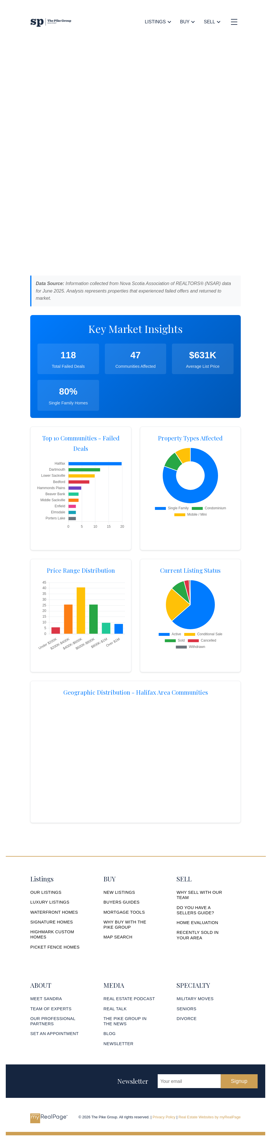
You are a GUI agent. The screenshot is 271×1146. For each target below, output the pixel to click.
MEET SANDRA (46, 999)
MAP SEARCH (117, 937)
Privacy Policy (164, 1117)
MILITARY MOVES (195, 999)
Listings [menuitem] (155, 21)
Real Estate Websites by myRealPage (210, 1117)
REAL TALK (115, 1008)
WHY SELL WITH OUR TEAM (199, 895)
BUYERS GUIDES (121, 902)
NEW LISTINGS (119, 892)
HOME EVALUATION (197, 922)
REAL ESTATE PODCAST (129, 999)
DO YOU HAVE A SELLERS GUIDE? (195, 910)
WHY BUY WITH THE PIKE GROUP (124, 925)
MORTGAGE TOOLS (124, 912)
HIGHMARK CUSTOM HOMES (52, 934)
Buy (184, 21)
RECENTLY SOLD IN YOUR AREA (198, 935)
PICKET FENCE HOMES (55, 947)
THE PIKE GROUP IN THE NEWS (125, 1021)
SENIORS (186, 1008)
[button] (45, 892)
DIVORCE (187, 1018)
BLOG (109, 1034)
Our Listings (45, 892)
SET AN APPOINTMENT (54, 1034)
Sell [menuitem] (209, 21)
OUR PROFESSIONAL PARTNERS (52, 1021)
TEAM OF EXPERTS (51, 1008)
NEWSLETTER (118, 1044)
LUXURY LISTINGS (49, 902)
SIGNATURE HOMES (51, 922)
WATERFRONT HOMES (54, 912)
